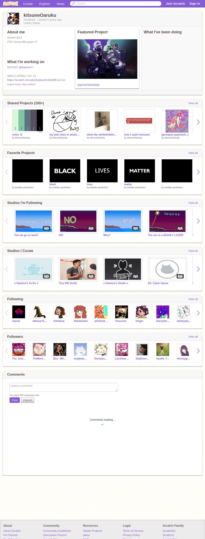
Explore (44, 4)
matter (128, 184)
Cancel (27, 400)
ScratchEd (169, 530)
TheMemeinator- (40, 358)
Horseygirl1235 (184, 358)
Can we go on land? (26, 235)
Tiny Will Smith (68, 283)
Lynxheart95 (122, 358)
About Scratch (12, 530)
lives (90, 184)
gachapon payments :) (174, 134)
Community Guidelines (57, 530)
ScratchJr (168, 535)
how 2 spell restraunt (137, 134)
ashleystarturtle (184, 321)
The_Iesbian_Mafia (19, 358)
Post (14, 400)
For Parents (10, 535)
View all (193, 103)
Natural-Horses (40, 321)
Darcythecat (163, 321)
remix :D (17, 134)
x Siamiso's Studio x (115, 283)
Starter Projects (92, 530)
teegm (139, 321)
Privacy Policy (131, 535)
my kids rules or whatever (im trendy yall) (64, 134)
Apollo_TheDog (163, 358)
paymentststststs (88, 84)
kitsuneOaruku (22, 137)
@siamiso (25, 67)
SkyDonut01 (143, 358)
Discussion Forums (55, 535)
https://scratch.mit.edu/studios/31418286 (32, 80)
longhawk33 (81, 358)
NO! (61, 235)
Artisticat (58, 321)
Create (28, 4)
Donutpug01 (101, 358)
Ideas (61, 4)
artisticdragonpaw (101, 321)
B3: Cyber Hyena (158, 283)
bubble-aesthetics (24, 187)
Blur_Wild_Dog (60, 358)
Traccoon (120, 321)
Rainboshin (81, 321)
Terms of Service (133, 530)
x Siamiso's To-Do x (26, 283)
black (52, 184)
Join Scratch (175, 3)
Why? (106, 235)
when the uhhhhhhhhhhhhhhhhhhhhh (102, 134)
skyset (16, 321)
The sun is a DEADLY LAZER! (166, 235)
